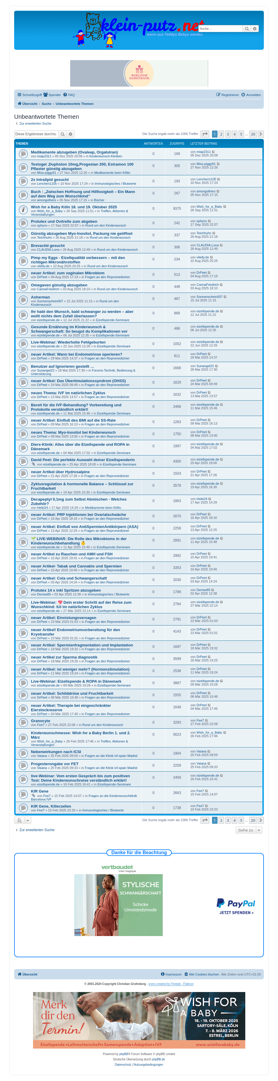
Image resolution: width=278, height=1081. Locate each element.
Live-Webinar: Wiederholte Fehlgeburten (68, 342)
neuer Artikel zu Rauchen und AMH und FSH (72, 554)
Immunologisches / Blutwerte (115, 183)
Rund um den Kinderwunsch (105, 225)
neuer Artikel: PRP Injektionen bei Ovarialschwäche (78, 514)
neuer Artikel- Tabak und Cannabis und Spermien (76, 566)
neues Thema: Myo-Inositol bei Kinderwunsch (73, 432)
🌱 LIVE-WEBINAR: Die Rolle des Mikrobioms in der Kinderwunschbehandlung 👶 (78, 541)
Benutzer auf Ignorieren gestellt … (62, 366)
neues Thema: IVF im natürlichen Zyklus (68, 393)
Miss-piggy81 (46, 172)
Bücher (99, 200)
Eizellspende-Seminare (112, 320)
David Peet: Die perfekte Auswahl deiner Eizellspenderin (83, 460)
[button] (204, 134)
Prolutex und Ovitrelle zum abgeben (64, 221)
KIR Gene (39, 791)
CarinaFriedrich (48, 289)
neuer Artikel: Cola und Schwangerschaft (69, 578)
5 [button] (241, 134)
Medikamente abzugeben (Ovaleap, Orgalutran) (74, 152)
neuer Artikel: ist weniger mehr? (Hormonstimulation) (80, 669)
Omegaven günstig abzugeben (59, 285)
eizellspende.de (48, 320)
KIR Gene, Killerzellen (51, 806)
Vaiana (42, 755)
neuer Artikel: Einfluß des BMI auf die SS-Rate (73, 420)
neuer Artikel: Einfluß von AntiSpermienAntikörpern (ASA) (84, 526)
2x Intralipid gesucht (50, 179)
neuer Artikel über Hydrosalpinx (60, 472)
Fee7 (41, 725)
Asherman (40, 297)
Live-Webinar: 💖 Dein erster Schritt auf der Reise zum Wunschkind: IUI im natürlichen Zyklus (81, 604)
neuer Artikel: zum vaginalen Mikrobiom (67, 273)
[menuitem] (52, 94)
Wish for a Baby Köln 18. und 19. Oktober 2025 (74, 207)
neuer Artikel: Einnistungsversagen (63, 617)
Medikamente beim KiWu (112, 172)
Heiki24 (42, 507)
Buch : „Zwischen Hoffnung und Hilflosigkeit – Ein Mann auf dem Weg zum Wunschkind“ (83, 193)
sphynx (42, 225)
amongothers (46, 200)
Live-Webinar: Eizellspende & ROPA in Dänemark (76, 681)
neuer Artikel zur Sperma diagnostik (64, 657)
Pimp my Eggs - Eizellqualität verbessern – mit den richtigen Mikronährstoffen (78, 259)
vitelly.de (43, 266)
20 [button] (253, 134)
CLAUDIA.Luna (48, 249)
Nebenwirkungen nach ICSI (56, 752)
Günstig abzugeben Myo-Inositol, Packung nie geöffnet (81, 233)
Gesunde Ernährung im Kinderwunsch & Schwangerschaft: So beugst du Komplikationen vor (79, 329)
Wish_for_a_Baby (50, 211)
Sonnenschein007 (50, 301)
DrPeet (42, 277)
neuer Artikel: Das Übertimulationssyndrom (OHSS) (78, 381)
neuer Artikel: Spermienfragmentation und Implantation (82, 645)
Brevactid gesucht (48, 245)
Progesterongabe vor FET (54, 764)
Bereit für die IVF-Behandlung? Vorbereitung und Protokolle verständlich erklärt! (76, 407)
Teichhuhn (44, 237)
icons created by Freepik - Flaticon (171, 984)
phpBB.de (158, 1059)
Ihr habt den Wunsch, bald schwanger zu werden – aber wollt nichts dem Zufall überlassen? (82, 313)
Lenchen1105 (47, 183)
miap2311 (44, 156)
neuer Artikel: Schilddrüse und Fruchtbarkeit (72, 693)
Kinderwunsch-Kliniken (105, 156)
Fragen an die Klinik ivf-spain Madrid (111, 755)
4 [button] (234, 134)
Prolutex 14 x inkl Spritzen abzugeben (66, 590)
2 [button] (221, 134)
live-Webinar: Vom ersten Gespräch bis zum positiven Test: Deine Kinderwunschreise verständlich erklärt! (80, 778)
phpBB (123, 1054)
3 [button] (228, 134)
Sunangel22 (46, 370)
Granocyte (40, 721)
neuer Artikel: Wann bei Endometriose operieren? (76, 354)
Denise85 (44, 594)
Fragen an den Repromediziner (107, 277)
